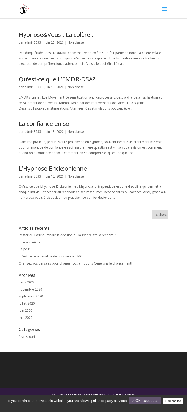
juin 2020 (25, 310)
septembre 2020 (31, 296)
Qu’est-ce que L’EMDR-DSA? (57, 79)
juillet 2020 (27, 303)
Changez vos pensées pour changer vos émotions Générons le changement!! (76, 263)
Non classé (75, 42)
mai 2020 (26, 317)
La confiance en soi (45, 123)
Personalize (173, 401)
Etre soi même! (30, 242)
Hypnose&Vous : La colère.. (56, 34)
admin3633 (33, 42)
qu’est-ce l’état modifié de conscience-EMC (50, 256)
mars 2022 (27, 282)
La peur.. (25, 249)
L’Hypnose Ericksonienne (53, 168)
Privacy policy (96, 407)
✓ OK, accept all (145, 401)
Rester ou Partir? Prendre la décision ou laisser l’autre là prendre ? (67, 235)
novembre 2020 (30, 289)
